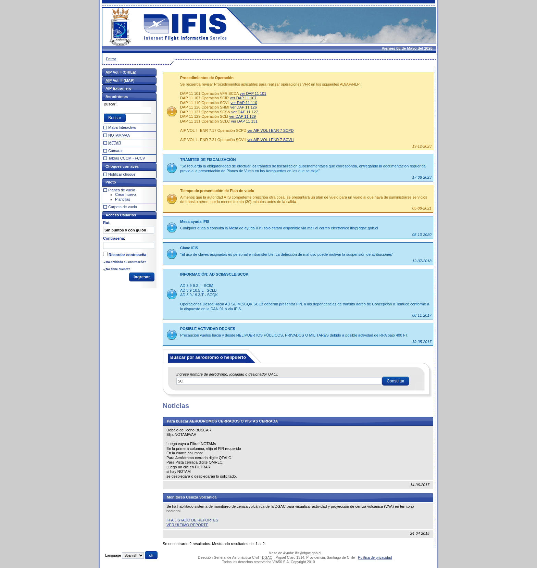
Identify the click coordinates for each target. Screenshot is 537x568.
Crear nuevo (125, 194)
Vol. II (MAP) (120, 80)
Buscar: (110, 104)
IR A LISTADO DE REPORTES (192, 520)
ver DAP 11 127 (245, 112)
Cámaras (116, 151)
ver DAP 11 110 (243, 103)
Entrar (111, 59)
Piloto (110, 182)
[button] (395, 381)
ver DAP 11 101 (253, 93)
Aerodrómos (116, 96)
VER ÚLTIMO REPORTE (187, 525)
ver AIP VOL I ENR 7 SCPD (270, 130)
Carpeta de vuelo (122, 207)
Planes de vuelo (121, 190)
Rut (106, 222)
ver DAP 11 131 (244, 121)
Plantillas (122, 199)
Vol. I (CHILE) (120, 72)
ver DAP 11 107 (243, 98)
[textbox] (278, 381)
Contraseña (113, 238)
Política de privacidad (375, 557)
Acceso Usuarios (120, 215)
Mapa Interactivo (122, 127)
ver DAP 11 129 (242, 116)
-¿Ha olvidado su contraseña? (124, 262)
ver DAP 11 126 (243, 107)
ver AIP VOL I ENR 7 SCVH (270, 140)
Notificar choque (122, 174)
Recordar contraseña (127, 255)
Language (113, 555)
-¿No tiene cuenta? (116, 269)
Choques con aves (122, 166)
